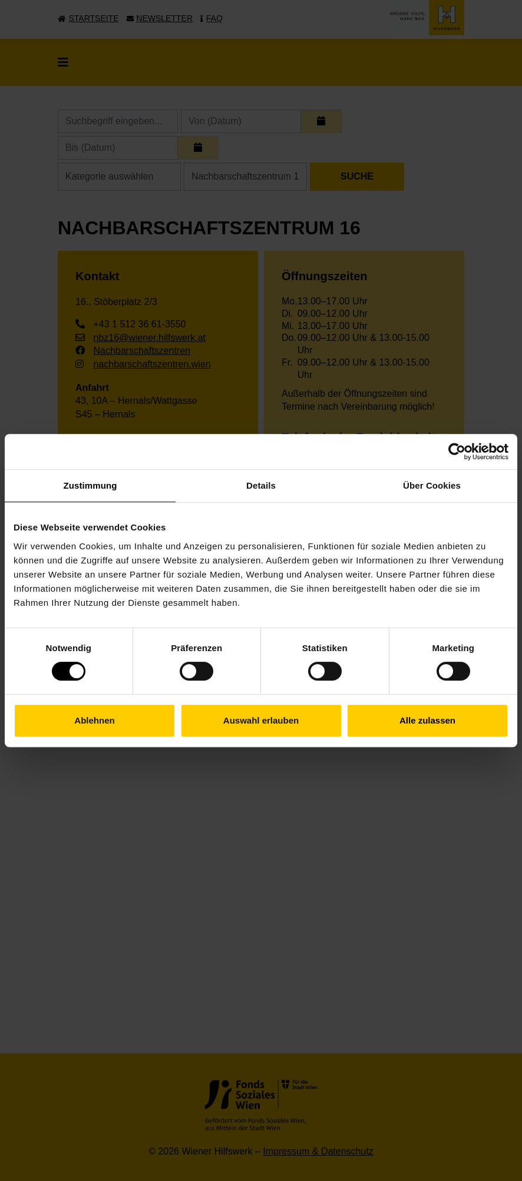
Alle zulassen (427, 720)
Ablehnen (94, 720)
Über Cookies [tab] (432, 485)
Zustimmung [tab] (90, 485)
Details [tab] (261, 485)
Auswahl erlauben (261, 720)
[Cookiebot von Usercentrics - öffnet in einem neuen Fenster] (456, 451)
